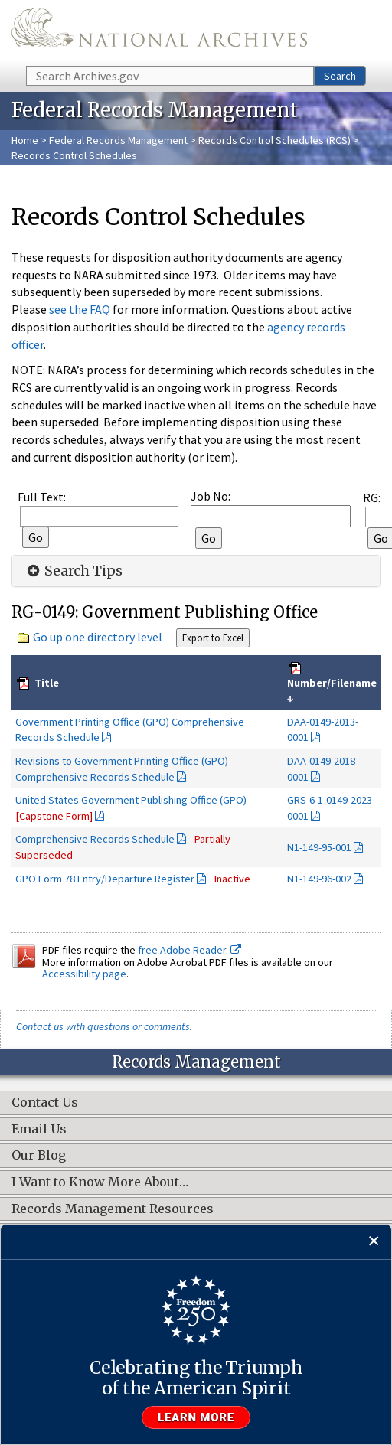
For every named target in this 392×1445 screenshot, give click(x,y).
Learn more (196, 1417)
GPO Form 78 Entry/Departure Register (104, 879)
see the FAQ (79, 309)
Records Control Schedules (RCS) (274, 140)
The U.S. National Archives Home (159, 32)
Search (340, 76)
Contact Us (44, 1103)
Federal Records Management (118, 140)
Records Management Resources (112, 1209)
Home (24, 140)
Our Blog (38, 1156)
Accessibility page (84, 973)
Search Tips (73, 571)
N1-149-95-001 (319, 847)
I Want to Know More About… (99, 1182)
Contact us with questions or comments (103, 1026)
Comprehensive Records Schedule (95, 839)
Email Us (39, 1130)
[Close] (374, 1241)
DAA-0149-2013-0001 (322, 730)
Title (45, 683)
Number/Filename (332, 683)
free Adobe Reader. (189, 950)
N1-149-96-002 (319, 879)
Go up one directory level (97, 636)
